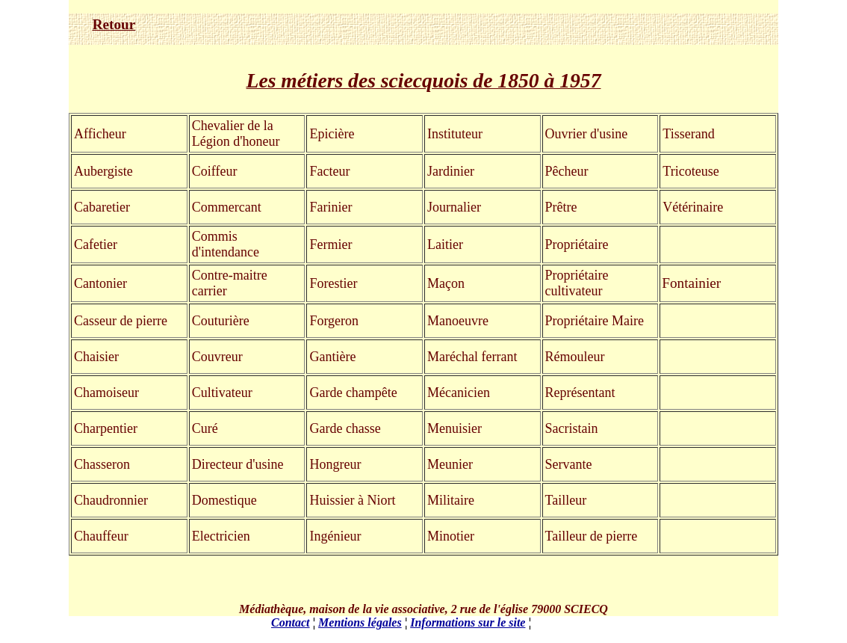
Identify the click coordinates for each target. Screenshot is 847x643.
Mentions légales (360, 622)
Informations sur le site (467, 622)
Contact (290, 622)
